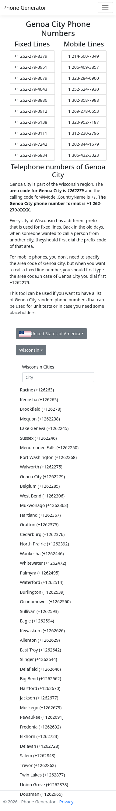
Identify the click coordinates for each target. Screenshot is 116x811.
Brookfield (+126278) (41, 409)
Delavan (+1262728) (39, 746)
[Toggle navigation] (105, 7)
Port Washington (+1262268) (48, 457)
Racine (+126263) (37, 390)
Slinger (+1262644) (38, 659)
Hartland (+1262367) (40, 515)
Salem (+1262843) (37, 755)
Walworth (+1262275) (41, 467)
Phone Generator (24, 7)
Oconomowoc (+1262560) (45, 601)
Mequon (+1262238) (40, 419)
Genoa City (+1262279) (42, 476)
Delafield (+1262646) (40, 669)
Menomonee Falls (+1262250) (49, 447)
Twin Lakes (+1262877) (42, 775)
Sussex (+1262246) (38, 438)
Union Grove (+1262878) (44, 784)
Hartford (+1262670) (40, 688)
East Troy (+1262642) (40, 650)
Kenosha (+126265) (39, 399)
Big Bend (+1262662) (40, 678)
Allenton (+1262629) (40, 640)
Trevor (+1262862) (38, 765)
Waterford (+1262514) (42, 582)
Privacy (66, 802)
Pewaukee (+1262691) (42, 717)
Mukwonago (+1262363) (44, 505)
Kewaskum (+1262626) (42, 630)
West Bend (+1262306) (42, 496)
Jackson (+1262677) (39, 698)
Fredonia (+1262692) (40, 727)
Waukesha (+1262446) (42, 553)
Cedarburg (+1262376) (42, 534)
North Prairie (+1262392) (44, 544)
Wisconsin (29, 350)
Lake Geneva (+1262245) (44, 428)
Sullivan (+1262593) (39, 611)
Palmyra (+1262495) (40, 573)
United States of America (49, 334)
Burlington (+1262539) (42, 592)
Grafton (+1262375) (39, 524)
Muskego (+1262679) (41, 707)
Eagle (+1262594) (37, 621)
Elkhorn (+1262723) (39, 736)
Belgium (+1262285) (40, 486)
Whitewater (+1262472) (43, 563)
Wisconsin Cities (38, 367)
